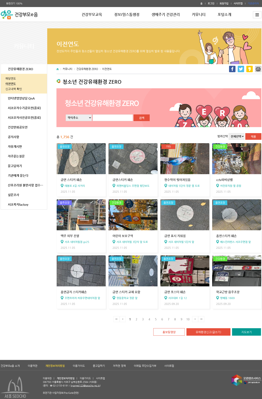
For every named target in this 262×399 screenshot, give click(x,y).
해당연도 (10, 78)
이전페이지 (123, 319)
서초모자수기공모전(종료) (24, 108)
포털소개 (224, 14)
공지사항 (13, 137)
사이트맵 (238, 3)
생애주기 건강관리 (165, 14)
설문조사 (13, 194)
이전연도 (10, 83)
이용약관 (32, 365)
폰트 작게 (26, 3)
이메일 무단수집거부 (145, 365)
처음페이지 (117, 319)
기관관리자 (253, 3)
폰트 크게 (2, 3)
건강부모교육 (92, 14)
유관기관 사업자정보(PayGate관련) (63, 381)
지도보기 (246, 332)
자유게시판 (15, 146)
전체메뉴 (257, 14)
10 (187, 319)
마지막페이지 (201, 319)
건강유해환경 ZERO (20, 69)
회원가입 (224, 3)
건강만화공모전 (18, 127)
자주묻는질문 (16, 156)
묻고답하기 (15, 166)
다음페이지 (195, 319)
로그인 (211, 3)
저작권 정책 (119, 365)
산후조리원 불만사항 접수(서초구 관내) (27, 185)
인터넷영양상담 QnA (21, 98)
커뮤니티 (199, 14)
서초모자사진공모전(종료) (24, 117)
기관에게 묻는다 (18, 175)
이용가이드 (79, 365)
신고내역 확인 (13, 88)
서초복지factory (18, 204)
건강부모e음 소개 (10, 365)
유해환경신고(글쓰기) (208, 332)
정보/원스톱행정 (126, 14)
